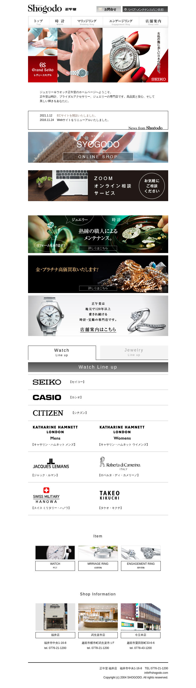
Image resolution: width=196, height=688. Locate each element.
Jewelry (134, 352)
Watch (61, 352)
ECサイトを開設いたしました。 (77, 115)
